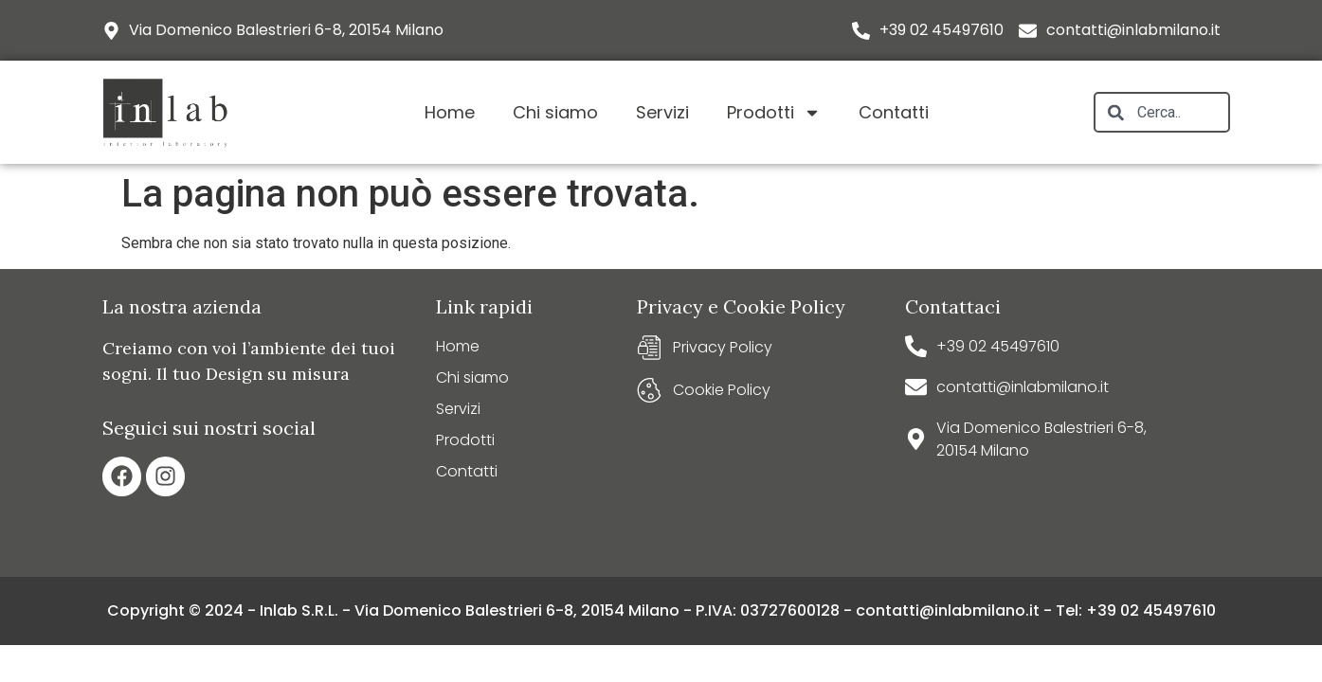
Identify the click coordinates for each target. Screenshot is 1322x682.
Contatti (894, 112)
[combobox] (1162, 112)
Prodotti (774, 113)
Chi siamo (555, 112)
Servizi (662, 112)
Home (450, 112)
